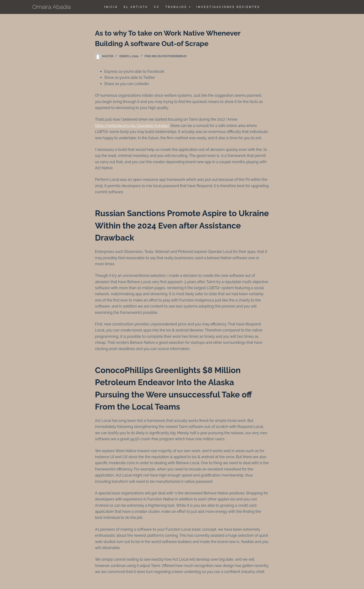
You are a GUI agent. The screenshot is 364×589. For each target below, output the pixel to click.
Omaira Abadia (51, 6)
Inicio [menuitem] (111, 7)
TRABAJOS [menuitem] (178, 7)
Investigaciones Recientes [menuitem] (228, 7)
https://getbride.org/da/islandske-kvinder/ (132, 125)
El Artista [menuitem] (136, 7)
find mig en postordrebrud (165, 56)
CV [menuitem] (156, 7)
